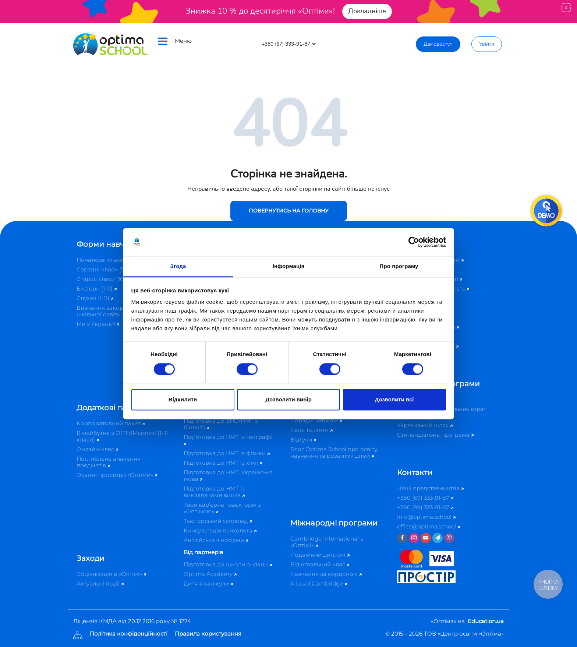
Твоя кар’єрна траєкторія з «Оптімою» (222, 508)
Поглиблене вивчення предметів (109, 462)
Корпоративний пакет (111, 423)
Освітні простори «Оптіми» (117, 474)
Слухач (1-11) (95, 298)
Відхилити (183, 400)
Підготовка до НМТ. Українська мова (228, 475)
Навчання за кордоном (326, 573)
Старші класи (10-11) (106, 278)
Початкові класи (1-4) (109, 259)
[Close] (566, 7)
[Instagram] (414, 538)
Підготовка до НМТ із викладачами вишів (214, 492)
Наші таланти (311, 429)
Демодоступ (438, 44)
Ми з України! (98, 323)
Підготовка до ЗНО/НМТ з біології (221, 424)
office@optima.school (428, 526)
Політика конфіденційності (128, 634)
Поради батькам (316, 420)
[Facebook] (402, 538)
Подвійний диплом (320, 554)
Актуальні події (100, 583)
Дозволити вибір (288, 400)
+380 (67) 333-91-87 (425, 497)
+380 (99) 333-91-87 (425, 507)
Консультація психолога (220, 530)
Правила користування (208, 634)
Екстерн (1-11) (97, 288)
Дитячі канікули (208, 583)
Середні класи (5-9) (106, 269)
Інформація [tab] (289, 266)
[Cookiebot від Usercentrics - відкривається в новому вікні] (414, 241)
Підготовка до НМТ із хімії (223, 462)
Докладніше (367, 11)
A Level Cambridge (318, 583)
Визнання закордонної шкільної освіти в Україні (114, 311)
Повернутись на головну (289, 210)
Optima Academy (210, 573)
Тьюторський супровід (218, 520)
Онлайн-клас (97, 449)
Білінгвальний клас (319, 564)
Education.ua (486, 621)
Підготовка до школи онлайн (228, 564)
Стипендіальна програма (435, 434)
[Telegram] (437, 538)
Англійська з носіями (216, 540)
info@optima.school (426, 516)
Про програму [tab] (399, 266)
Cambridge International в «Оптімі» (327, 542)
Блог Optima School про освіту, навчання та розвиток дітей (334, 452)
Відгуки (303, 439)
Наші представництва (430, 488)
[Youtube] (426, 538)
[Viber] (449, 538)
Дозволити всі (394, 400)
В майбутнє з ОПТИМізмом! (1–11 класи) (122, 436)
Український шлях (425, 425)
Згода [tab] (178, 266)
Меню (175, 41)
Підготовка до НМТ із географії (228, 439)
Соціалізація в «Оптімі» (111, 573)
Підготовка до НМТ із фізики (227, 453)
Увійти (486, 44)
